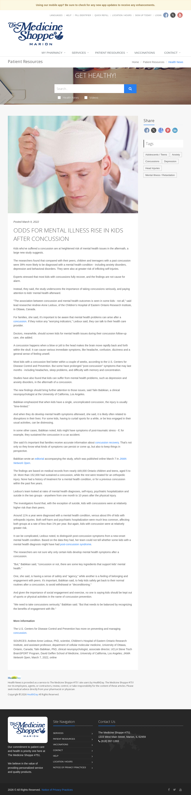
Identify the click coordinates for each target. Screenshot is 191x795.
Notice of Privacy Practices (69, 767)
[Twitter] (174, 789)
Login (158, 15)
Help (68, 15)
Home (135, 62)
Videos (91, 97)
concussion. (20, 632)
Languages (56, 15)
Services (79, 52)
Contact (171, 52)
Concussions (152, 161)
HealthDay (32, 694)
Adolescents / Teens (156, 154)
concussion (19, 321)
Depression (170, 161)
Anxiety (176, 154)
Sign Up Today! (143, 15)
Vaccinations (144, 52)
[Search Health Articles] (89, 88)
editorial (39, 458)
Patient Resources (110, 52)
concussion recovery (107, 442)
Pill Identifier (83, 15)
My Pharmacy (52, 52)
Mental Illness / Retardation (160, 175)
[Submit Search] (130, 88)
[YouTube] (180, 789)
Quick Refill (102, 15)
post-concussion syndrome (75, 544)
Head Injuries (152, 168)
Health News (68, 97)
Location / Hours (121, 15)
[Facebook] (169, 789)
